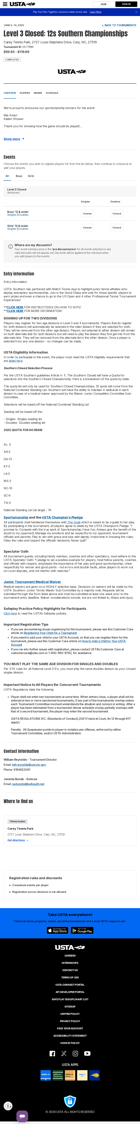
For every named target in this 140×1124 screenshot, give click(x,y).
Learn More (95, 11)
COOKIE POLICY (70, 1043)
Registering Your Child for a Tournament (50, 633)
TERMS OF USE (70, 977)
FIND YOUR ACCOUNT (70, 1028)
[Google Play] (82, 930)
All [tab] (7, 175)
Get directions (16, 840)
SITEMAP (70, 1007)
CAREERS (70, 956)
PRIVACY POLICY (70, 1021)
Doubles (23, 214)
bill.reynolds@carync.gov (29, 765)
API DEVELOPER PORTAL (70, 992)
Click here (10, 613)
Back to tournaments (120, 25)
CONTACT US (70, 970)
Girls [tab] (31, 175)
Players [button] (25, 92)
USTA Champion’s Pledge (62, 517)
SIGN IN (126, 4)
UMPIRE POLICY (69, 1014)
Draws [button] (38, 92)
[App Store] (57, 930)
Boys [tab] (19, 175)
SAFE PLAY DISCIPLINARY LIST (70, 999)
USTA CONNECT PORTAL (69, 985)
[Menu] (5, 4)
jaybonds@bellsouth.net (28, 784)
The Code (73, 522)
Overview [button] (10, 92)
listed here (15, 361)
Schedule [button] (52, 92)
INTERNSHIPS (70, 963)
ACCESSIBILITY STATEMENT (69, 1036)
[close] (136, 12)
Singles (11, 214)
